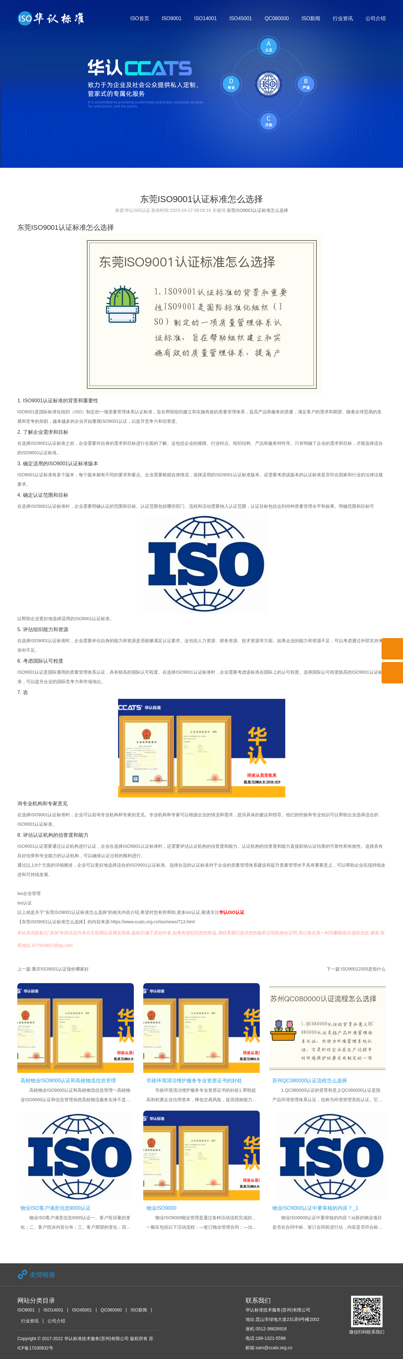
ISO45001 (240, 18)
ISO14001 (205, 18)
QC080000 (276, 18)
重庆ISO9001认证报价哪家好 (60, 968)
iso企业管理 (29, 893)
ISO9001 (171, 18)
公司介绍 (376, 18)
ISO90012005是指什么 (363, 968)
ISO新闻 (311, 18)
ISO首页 (139, 18)
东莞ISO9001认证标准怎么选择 (257, 210)
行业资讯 (343, 18)
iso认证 (24, 902)
